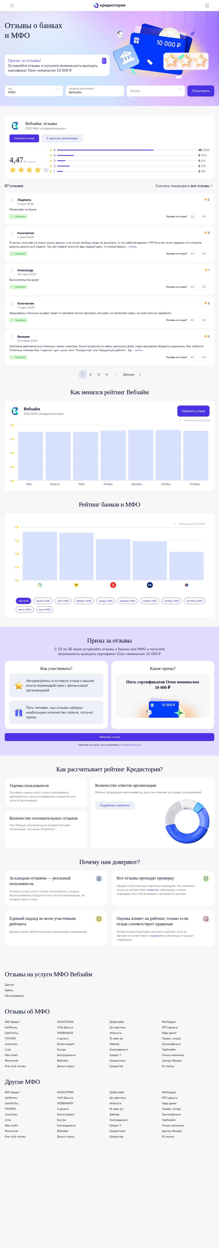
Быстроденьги (66, 1055)
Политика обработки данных (88, 1226)
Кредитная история (17, 1191)
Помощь (189, 1191)
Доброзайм (117, 1022)
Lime (8, 1050)
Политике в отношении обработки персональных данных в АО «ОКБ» (59, 1239)
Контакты (29, 1198)
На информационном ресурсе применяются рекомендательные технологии (122, 1228)
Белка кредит (65, 1044)
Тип (10, 88)
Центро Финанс (172, 1061)
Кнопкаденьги (119, 1050)
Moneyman (11, 1061)
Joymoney (11, 1044)
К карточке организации (62, 138)
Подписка (39, 1191)
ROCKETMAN (65, 1022)
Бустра (61, 1050)
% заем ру (116, 1039)
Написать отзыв (24, 138)
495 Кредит (12, 1022)
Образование (142, 1191)
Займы (9, 991)
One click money (15, 1066)
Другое (9, 985)
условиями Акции (131, 745)
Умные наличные (173, 1055)
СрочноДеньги (171, 1044)
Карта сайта (21, 1228)
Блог (201, 1191)
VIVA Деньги (65, 1028)
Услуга (135, 91)
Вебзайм (62, 1061)
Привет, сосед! (171, 1039)
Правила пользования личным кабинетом (54, 1228)
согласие (189, 1236)
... (115, 373)
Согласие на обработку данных (124, 1226)
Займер (114, 1044)
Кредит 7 (115, 1055)
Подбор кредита (58, 1191)
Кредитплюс (117, 1061)
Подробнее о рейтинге (115, 806)
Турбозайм (169, 1050)
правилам (153, 890)
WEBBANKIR (65, 1033)
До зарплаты (118, 1028)
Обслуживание (14, 996)
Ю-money (168, 1066)
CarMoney (11, 1028)
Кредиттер (116, 1066)
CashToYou (11, 1033)
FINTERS (10, 1039)
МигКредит (169, 1022)
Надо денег (169, 1033)
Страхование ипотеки (98, 1191)
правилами (157, 936)
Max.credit (11, 1055)
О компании (12, 1198)
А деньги (63, 1039)
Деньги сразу (65, 1066)
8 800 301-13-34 (199, 1214)
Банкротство (123, 1191)
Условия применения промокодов (185, 1228)
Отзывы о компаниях (167, 1191)
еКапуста (115, 1033)
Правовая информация (158, 1226)
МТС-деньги (170, 1028)
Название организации (81, 88)
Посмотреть (201, 91)
